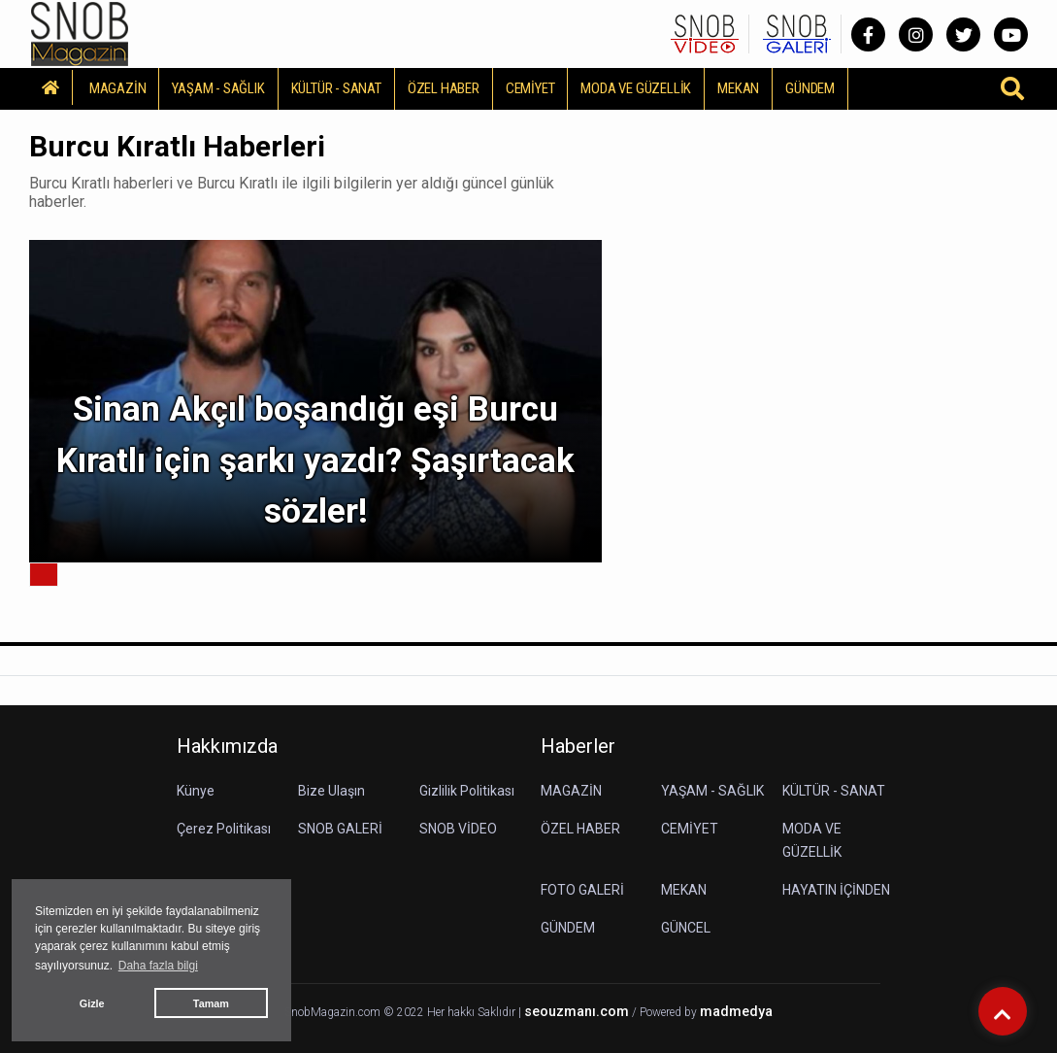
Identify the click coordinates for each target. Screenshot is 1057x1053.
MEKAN (738, 88)
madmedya (736, 1011)
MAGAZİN (118, 88)
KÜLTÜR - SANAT (336, 88)
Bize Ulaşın (331, 790)
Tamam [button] (211, 1003)
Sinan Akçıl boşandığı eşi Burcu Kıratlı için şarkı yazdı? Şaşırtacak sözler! (315, 460)
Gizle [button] (92, 1003)
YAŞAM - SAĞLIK (218, 88)
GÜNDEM (810, 88)
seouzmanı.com (576, 1011)
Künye (196, 790)
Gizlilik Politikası (466, 790)
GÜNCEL (685, 927)
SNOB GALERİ (340, 828)
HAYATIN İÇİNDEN (836, 890)
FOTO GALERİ (582, 890)
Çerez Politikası (224, 828)
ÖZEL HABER (443, 88)
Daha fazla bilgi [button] (158, 965)
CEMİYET (530, 88)
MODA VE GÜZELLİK (635, 88)
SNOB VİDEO (458, 828)
